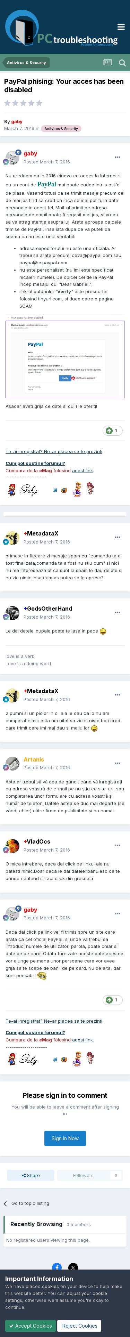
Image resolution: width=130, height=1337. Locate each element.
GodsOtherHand (48, 608)
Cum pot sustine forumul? (35, 463)
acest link (82, 470)
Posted (47, 161)
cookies (50, 1286)
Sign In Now (65, 1138)
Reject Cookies (79, 1326)
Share (31, 1175)
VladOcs (37, 841)
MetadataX (41, 533)
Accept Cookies (30, 1326)
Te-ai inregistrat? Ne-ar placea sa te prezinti (54, 451)
